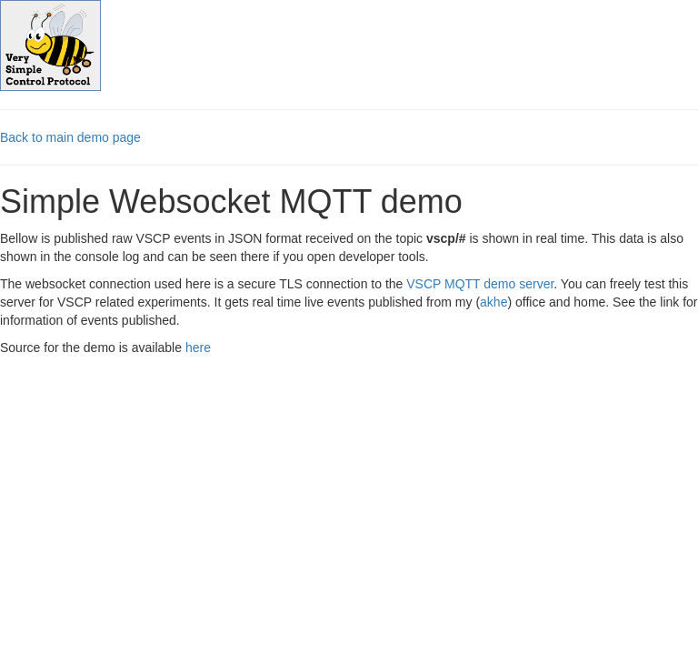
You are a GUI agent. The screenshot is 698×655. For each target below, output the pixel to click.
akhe (493, 302)
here (198, 347)
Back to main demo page (70, 137)
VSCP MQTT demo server (479, 284)
